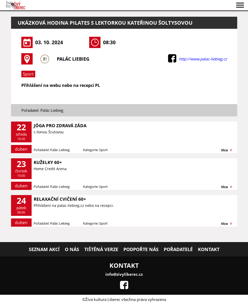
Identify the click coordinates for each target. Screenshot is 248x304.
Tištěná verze (101, 249)
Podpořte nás (141, 249)
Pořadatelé (178, 249)
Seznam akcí (44, 249)
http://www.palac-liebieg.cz (203, 58)
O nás (72, 249)
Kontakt (208, 249)
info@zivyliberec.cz (124, 274)
